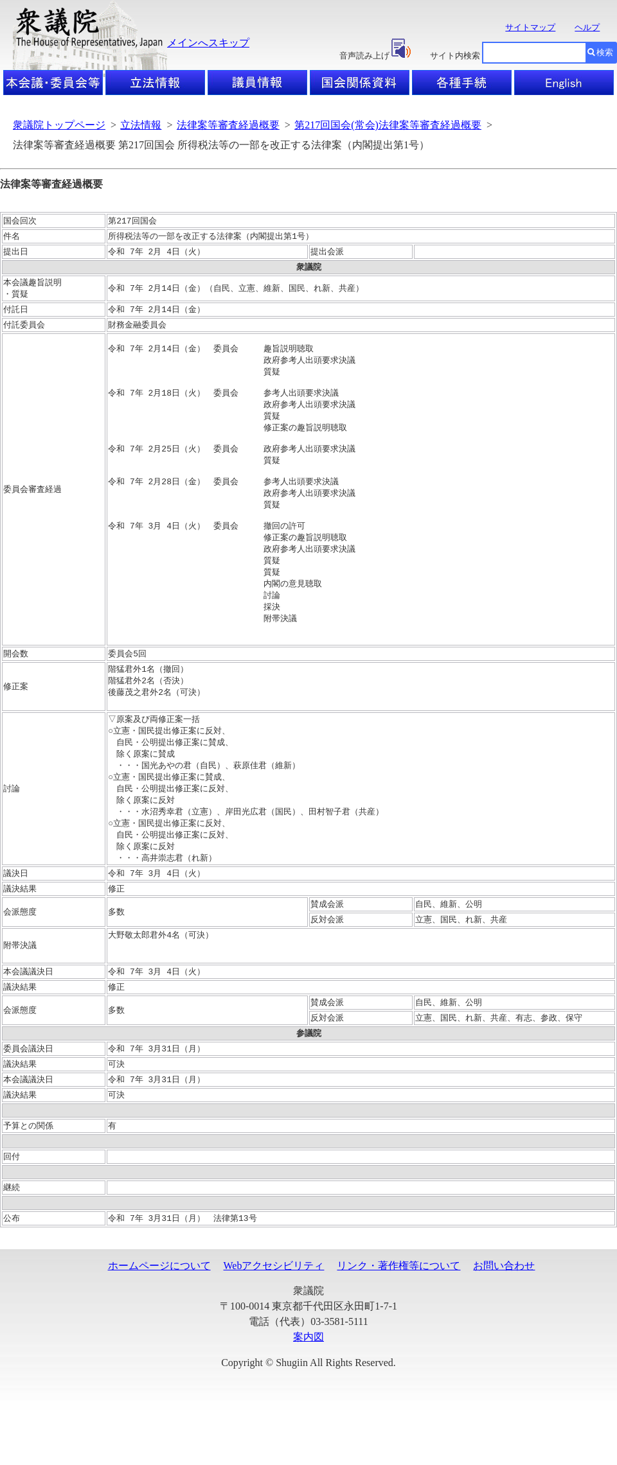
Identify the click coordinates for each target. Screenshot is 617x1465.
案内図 (308, 1392)
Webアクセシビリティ (274, 1320)
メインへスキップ (208, 42)
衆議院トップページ (59, 124)
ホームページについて (159, 1320)
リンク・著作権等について (398, 1320)
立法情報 (140, 124)
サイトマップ (530, 27)
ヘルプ (587, 27)
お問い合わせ (504, 1320)
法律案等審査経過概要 (228, 124)
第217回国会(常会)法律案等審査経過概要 (387, 124)
